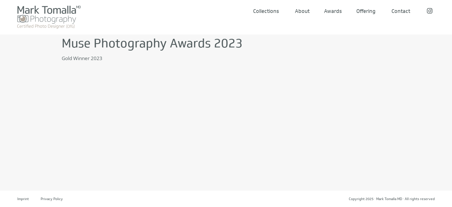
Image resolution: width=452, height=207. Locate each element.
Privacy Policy (52, 199)
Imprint (23, 199)
